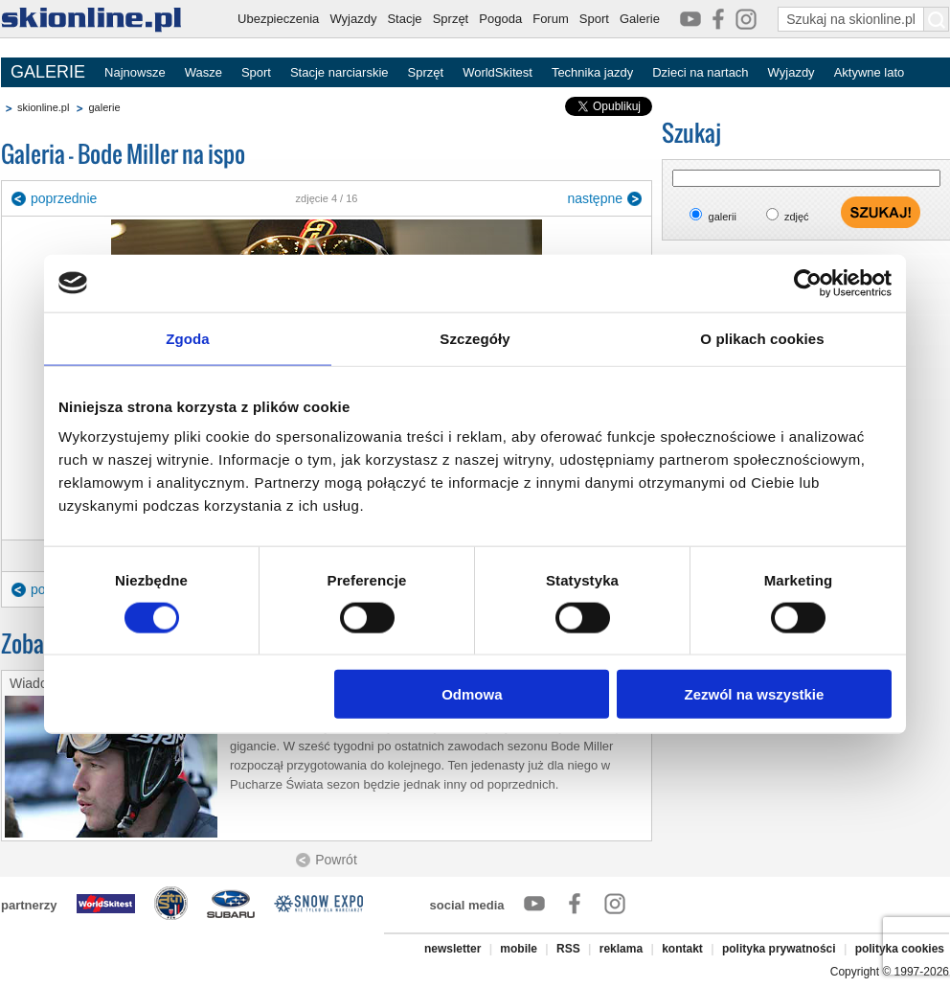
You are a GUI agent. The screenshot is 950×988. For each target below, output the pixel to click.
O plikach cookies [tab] (762, 338)
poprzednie (64, 198)
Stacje (404, 18)
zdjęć (796, 216)
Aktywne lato (869, 72)
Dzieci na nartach (700, 72)
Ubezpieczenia (278, 18)
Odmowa (471, 694)
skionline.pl (43, 107)
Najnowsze (135, 72)
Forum (550, 18)
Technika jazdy (592, 72)
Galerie (640, 18)
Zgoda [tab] (188, 338)
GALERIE (48, 71)
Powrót (336, 859)
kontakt (682, 948)
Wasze (203, 72)
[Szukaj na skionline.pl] (936, 19)
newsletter (452, 948)
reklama (621, 948)
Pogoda (500, 18)
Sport (594, 18)
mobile (518, 948)
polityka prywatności (779, 948)
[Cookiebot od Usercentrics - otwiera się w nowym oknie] (808, 282)
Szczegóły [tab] (474, 338)
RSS (568, 948)
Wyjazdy (352, 18)
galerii (722, 216)
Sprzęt (451, 18)
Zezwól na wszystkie (755, 694)
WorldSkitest (497, 72)
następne (594, 198)
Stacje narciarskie (339, 72)
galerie (104, 107)
